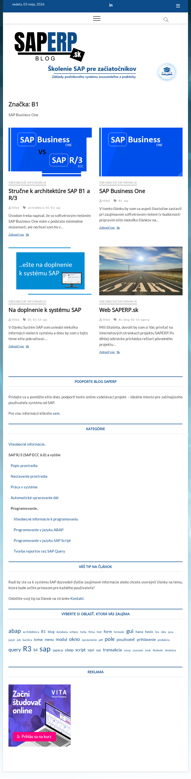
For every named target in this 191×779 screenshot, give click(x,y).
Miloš (13, 207)
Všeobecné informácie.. (27, 444)
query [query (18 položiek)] (14, 649)
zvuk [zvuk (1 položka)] (148, 650)
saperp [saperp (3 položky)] (57, 650)
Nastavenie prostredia (28, 476)
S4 (39, 319)
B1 (47, 207)
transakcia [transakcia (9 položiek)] (112, 649)
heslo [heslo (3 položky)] (149, 632)
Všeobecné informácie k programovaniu (43, 519)
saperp (145, 319)
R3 (52, 207)
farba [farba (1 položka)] (83, 631)
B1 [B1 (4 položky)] (43, 631)
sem (56, 413)
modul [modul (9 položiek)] (61, 639)
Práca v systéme (23, 487)
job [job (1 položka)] (19, 639)
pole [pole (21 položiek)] (110, 639)
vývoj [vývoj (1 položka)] (127, 650)
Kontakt (77, 598)
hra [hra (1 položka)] (157, 631)
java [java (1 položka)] (170, 631)
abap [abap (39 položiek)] (14, 630)
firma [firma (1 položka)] (92, 631)
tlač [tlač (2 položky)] (98, 650)
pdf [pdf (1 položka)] (101, 639)
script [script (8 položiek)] (80, 649)
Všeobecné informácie (27, 182)
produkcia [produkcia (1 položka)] (164, 639)
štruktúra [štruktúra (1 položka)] (170, 650)
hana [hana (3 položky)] (139, 632)
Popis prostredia (23, 465)
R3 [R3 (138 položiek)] (27, 648)
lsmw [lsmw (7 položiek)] (38, 639)
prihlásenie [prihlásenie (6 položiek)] (146, 639)
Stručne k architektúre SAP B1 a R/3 (49, 194)
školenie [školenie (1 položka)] (158, 650)
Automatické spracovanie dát (33, 497)
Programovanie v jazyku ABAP (35, 529)
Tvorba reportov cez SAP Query (36, 551)
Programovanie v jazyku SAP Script (39, 540)
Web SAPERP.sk (118, 309)
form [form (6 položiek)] (108, 631)
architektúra (36, 207)
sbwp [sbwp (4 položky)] (69, 650)
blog (127, 319)
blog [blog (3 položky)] (51, 632)
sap (58, 207)
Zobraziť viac (23, 235)
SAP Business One (122, 191)
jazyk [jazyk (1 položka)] (11, 639)
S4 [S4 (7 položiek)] (35, 649)
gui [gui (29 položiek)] (130, 630)
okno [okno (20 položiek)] (74, 639)
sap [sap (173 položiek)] (45, 648)
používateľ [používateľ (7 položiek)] (126, 639)
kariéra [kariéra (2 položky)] (27, 640)
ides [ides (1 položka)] (163, 631)
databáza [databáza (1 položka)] (62, 631)
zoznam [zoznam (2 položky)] (138, 650)
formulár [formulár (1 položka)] (119, 631)
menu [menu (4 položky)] (49, 639)
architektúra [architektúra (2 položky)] (31, 632)
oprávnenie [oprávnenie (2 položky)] (89, 640)
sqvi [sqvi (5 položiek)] (91, 650)
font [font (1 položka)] (99, 631)
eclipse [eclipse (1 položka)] (74, 631)
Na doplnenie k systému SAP (44, 309)
